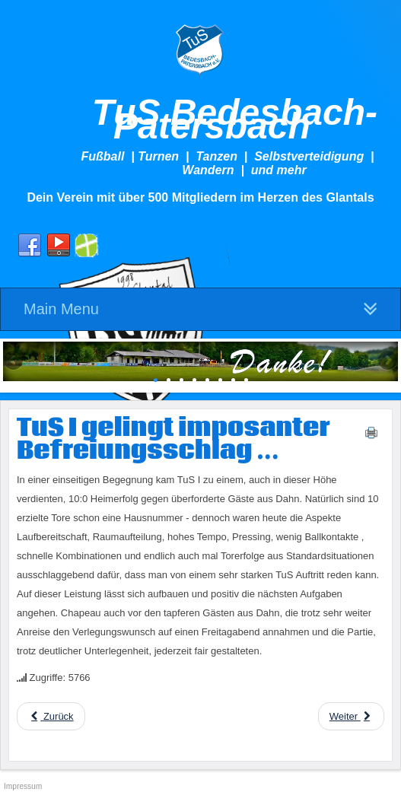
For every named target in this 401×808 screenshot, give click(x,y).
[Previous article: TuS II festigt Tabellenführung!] (51, 716)
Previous (14, 361)
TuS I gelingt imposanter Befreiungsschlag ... (173, 439)
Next (386, 361)
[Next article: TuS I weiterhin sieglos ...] (351, 716)
